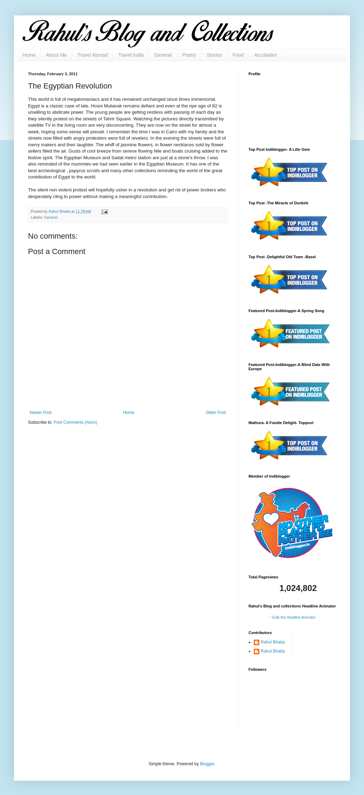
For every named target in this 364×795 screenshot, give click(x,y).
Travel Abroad (92, 55)
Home (28, 55)
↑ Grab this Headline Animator (292, 617)
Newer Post (40, 412)
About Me (56, 55)
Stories (214, 55)
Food (238, 55)
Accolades (265, 55)
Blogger (207, 763)
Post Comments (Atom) (75, 422)
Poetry (189, 55)
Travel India (131, 55)
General (163, 55)
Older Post (216, 412)
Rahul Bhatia (273, 642)
